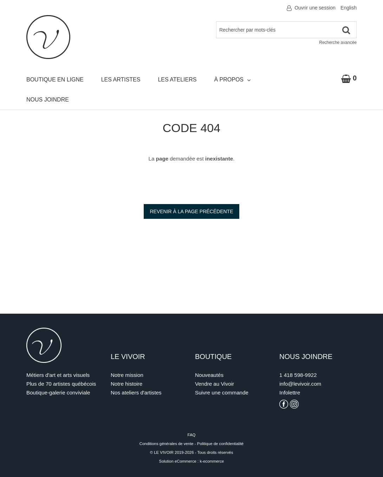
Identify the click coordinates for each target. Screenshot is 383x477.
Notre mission (127, 375)
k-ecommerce (212, 461)
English (348, 8)
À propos (232, 80)
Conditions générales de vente (166, 444)
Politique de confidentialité (220, 444)
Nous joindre (47, 100)
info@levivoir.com (300, 384)
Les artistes (121, 80)
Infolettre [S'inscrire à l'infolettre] (289, 393)
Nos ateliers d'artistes (136, 393)
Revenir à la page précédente (191, 211)
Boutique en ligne (55, 80)
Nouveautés (209, 375)
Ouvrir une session (315, 8)
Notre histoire (126, 384)
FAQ (192, 435)
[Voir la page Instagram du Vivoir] (294, 404)
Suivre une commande (221, 393)
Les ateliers (177, 80)
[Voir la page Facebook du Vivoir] (283, 404)
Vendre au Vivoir (214, 384)
